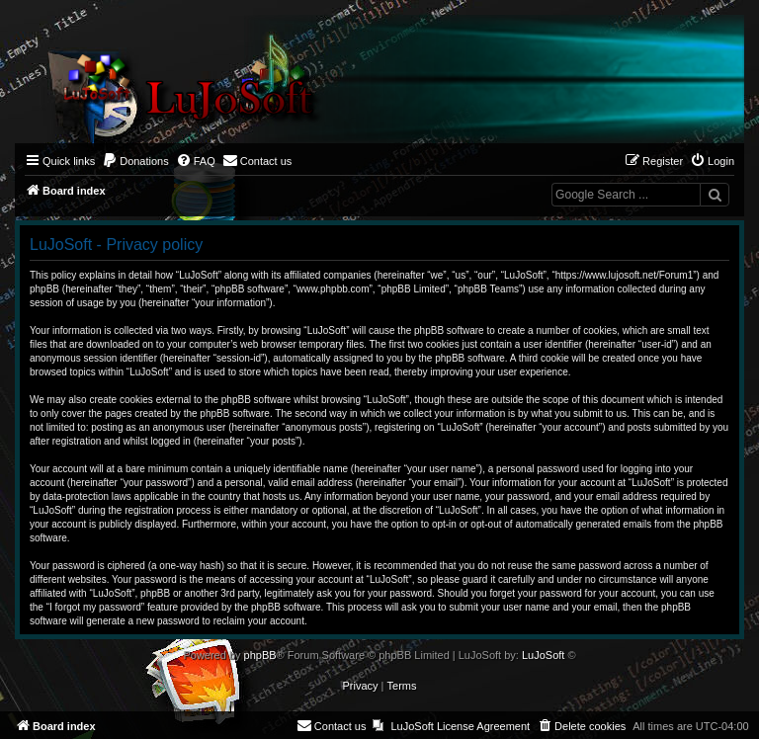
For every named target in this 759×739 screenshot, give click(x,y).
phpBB (260, 655)
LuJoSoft (543, 655)
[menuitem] (135, 161)
